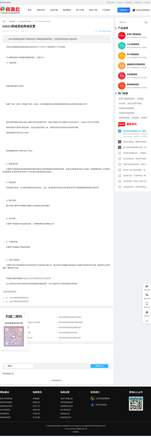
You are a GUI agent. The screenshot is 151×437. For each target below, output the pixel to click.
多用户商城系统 (6, 400)
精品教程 (67, 10)
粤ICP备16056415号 (98, 427)
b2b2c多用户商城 (25, 21)
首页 (30, 10)
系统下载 (93, 10)
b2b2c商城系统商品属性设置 (69, 338)
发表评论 (99, 367)
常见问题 (36, 418)
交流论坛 (120, 2)
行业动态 (36, 415)
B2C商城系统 (5, 411)
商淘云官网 (110, 2)
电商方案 (36, 411)
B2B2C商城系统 (39, 278)
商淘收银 (135, 118)
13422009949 (141, 10)
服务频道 (129, 2)
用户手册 (80, 10)
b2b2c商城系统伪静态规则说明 (70, 322)
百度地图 (75, 433)
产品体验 (147, 2)
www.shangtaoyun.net (77, 427)
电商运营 (36, 403)
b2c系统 (122, 103)
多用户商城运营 (66, 400)
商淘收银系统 (5, 418)
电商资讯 (41, 10)
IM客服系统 (4, 415)
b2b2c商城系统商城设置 (43, 21)
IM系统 (144, 118)
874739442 (101, 406)
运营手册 (54, 10)
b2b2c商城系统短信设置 (67, 333)
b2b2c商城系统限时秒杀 (19, 298)
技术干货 (36, 407)
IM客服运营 (64, 415)
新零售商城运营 (66, 403)
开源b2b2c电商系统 (126, 113)
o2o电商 (140, 99)
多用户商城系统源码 (127, 99)
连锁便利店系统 (6, 407)
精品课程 (12, 21)
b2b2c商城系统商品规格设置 (69, 327)
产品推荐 (106, 10)
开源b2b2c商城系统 (126, 108)
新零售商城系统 (6, 403)
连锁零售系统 (124, 118)
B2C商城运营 (65, 411)
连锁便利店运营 (66, 407)
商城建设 (36, 400)
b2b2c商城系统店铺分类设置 (69, 317)
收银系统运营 (65, 418)
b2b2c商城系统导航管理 (19, 301)
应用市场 (138, 2)
